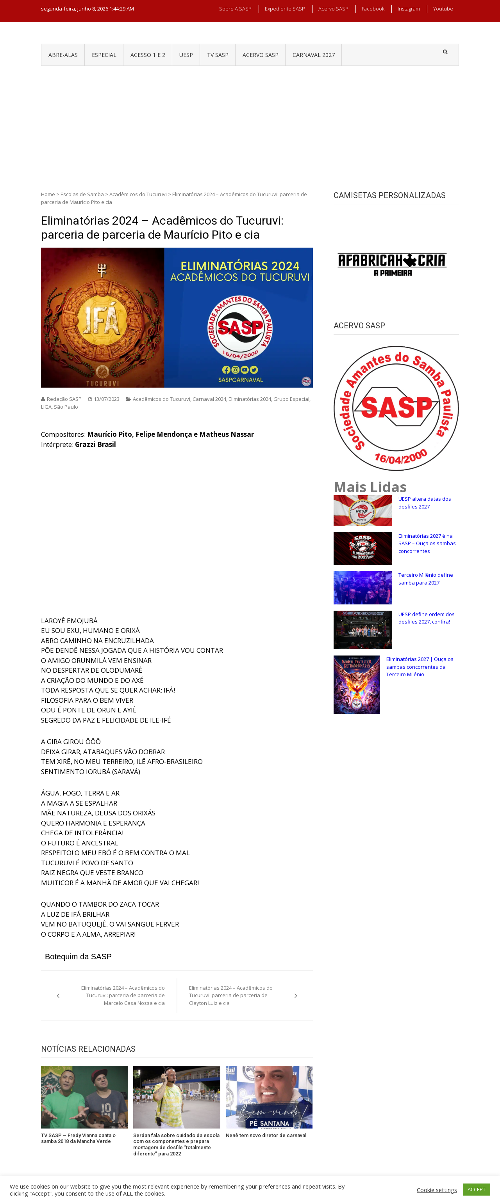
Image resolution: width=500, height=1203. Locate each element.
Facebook (373, 8)
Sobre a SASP (235, 8)
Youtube (443, 8)
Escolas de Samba (82, 194)
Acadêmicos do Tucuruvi (138, 194)
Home (48, 194)
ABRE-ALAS (63, 54)
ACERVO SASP (261, 54)
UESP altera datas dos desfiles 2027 (424, 502)
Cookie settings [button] (437, 1189)
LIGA (46, 406)
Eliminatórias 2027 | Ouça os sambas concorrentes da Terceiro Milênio (420, 667)
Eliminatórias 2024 (250, 398)
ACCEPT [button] (477, 1189)
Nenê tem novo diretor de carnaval (266, 1135)
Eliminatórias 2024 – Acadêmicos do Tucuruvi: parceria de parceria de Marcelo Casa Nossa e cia (123, 995)
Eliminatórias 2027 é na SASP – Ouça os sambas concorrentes (427, 543)
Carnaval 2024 (209, 398)
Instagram (409, 8)
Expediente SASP (285, 8)
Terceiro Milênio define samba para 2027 (425, 578)
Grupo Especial (291, 398)
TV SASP (218, 54)
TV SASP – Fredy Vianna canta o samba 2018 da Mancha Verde (78, 1138)
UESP (186, 54)
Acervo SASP (333, 8)
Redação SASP (64, 398)
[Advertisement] (250, 124)
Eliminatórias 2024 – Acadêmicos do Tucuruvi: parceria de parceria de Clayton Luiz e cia (231, 995)
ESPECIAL (104, 54)
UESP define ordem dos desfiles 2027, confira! (426, 618)
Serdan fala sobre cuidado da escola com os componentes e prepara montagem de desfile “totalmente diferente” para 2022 (176, 1144)
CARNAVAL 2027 (314, 54)
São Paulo (66, 406)
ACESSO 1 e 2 (147, 54)
